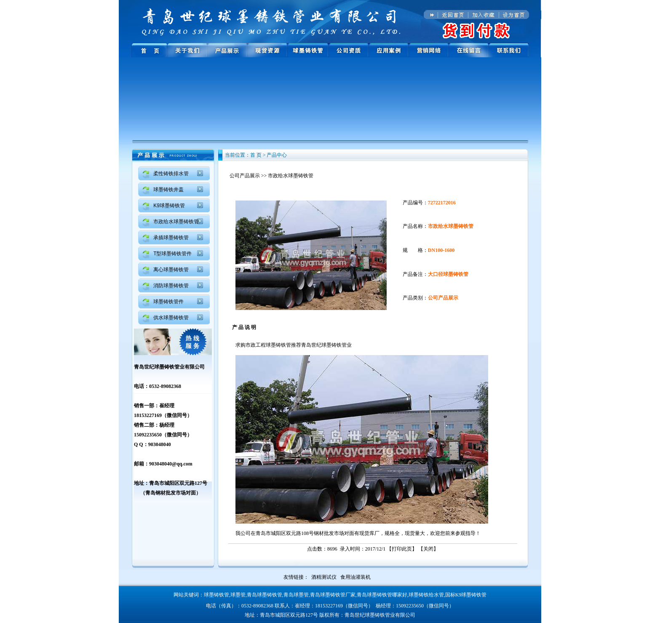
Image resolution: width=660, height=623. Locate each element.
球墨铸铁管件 (168, 302)
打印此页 (402, 549)
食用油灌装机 (355, 577)
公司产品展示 (245, 176)
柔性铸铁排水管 (171, 173)
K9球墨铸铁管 (169, 206)
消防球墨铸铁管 (171, 286)
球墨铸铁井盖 (168, 190)
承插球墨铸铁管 (171, 238)
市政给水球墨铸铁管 (176, 222)
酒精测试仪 (324, 577)
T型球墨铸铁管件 (172, 254)
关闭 (428, 549)
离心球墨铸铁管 (171, 270)
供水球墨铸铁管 (171, 318)
